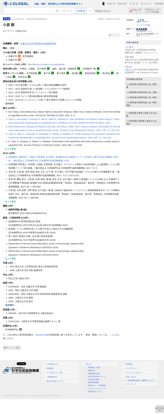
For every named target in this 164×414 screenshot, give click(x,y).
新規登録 (159, 3)
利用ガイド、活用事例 (97, 385)
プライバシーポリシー (134, 373)
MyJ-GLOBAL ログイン (55, 381)
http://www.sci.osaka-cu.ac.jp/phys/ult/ (46, 64)
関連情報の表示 (94, 374)
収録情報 (49, 368)
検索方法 (91, 371)
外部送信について (95, 391)
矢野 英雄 (129, 57)
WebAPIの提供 (94, 380)
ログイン (148, 3)
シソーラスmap (152, 11)
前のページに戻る (12, 347)
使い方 (112, 3)
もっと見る (10, 149)
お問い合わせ (131, 377)
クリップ (136, 11)
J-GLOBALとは (52, 364)
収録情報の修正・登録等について (141, 380)
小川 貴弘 (129, 47)
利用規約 (129, 364)
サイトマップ (131, 384)
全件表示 (9, 103)
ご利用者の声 (51, 377)
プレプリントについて (97, 389)
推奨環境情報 (93, 382)
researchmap (41, 334)
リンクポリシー (132, 368)
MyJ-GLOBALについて (97, 376)
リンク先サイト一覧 (54, 373)
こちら (112, 334)
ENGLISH (122, 3)
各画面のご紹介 (94, 367)
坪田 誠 (128, 67)
